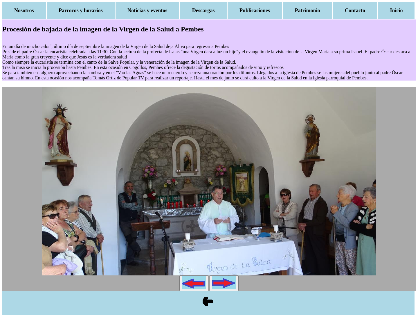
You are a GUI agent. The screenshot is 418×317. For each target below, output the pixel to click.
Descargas (203, 10)
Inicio (396, 10)
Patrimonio (307, 10)
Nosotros (24, 10)
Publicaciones (254, 10)
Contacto (355, 10)
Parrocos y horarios (81, 10)
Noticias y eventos (147, 10)
